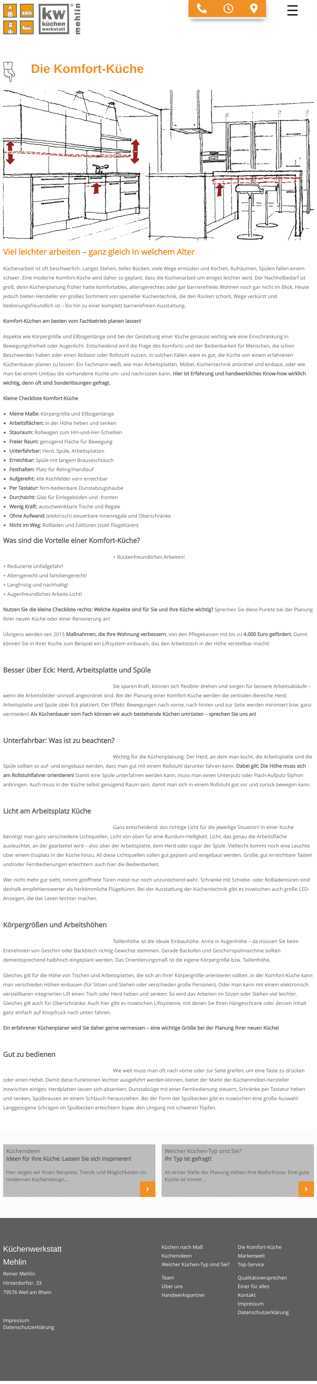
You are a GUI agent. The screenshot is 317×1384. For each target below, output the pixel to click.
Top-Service (251, 1264)
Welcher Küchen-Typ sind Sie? (196, 1264)
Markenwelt (251, 1255)
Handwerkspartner (183, 1295)
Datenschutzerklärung (28, 1327)
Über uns (172, 1286)
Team (168, 1277)
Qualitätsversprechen (262, 1277)
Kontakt (247, 1295)
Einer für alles (253, 1286)
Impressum (16, 1320)
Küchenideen (177, 1255)
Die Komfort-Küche (260, 1247)
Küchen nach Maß (182, 1247)
